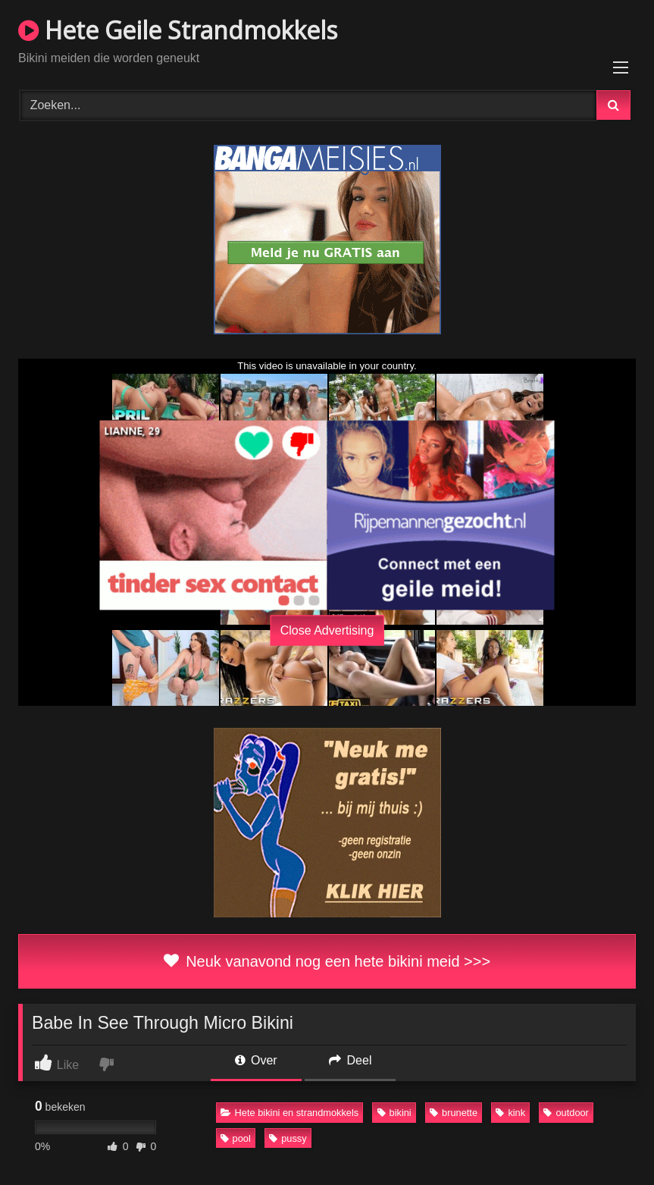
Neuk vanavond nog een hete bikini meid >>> (327, 961)
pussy (287, 1138)
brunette (453, 1112)
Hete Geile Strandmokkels (177, 30)
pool (236, 1138)
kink (510, 1112)
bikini (394, 1112)
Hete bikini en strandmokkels (290, 1112)
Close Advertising (327, 629)
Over (256, 1060)
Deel (350, 1060)
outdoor (565, 1112)
